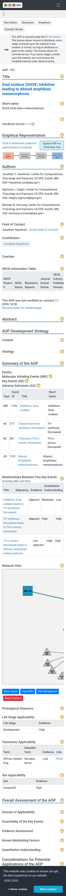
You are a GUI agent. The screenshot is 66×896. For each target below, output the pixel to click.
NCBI (59, 758)
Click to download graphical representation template (19, 145)
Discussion (28, 22)
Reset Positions (13, 698)
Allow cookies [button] (48, 889)
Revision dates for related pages (22, 308)
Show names (11, 691)
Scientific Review (14, 29)
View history (10, 22)
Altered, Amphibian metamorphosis (27, 460)
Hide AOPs (28, 691)
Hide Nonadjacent (47, 691)
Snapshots (44, 22)
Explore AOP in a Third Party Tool (52, 145)
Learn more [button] (11, 880)
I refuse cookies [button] (17, 889)
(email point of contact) (43, 229)
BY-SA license (52, 36)
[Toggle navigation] (58, 5)
